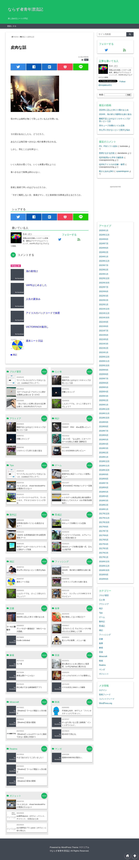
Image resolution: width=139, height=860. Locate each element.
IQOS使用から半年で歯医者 (111, 157)
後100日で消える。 (70, 734)
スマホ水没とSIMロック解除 (73, 687)
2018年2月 (103, 505)
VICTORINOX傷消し (37, 327)
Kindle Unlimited (23, 640)
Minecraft (103, 656)
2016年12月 (104, 561)
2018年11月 (104, 466)
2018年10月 (104, 470)
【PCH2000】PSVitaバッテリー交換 (77, 486)
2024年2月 (103, 252)
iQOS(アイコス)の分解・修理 (111, 164)
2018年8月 (103, 479)
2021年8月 (103, 326)
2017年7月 (103, 531)
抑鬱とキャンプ (68, 392)
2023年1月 (103, 274)
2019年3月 (103, 448)
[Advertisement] (115, 203)
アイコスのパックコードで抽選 (43, 313)
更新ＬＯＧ (11, 26)
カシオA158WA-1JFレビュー (73, 451)
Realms (102, 665)
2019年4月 (103, 444)
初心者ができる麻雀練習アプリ (29, 687)
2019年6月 (103, 435)
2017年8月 (103, 527)
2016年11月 (104, 566)
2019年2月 (103, 452)
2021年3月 (103, 344)
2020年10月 (104, 365)
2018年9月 (103, 474)
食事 (101, 643)
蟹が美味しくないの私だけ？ (73, 617)
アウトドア (104, 604)
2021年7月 (103, 331)
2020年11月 (104, 361)
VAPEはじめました (36, 285)
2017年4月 (103, 544)
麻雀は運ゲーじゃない (26, 675)
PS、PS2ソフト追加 (108, 146)
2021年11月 (104, 313)
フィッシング (105, 634)
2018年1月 (103, 509)
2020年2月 (103, 400)
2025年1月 (103, 230)
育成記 (102, 626)
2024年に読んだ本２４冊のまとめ (30, 617)
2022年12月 (104, 278)
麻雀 (101, 648)
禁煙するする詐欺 (107, 153)
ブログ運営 (104, 595)
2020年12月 (104, 357)
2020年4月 (103, 391)
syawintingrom (122, 171)
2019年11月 (104, 413)
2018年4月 (103, 496)
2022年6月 (103, 291)
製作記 (102, 621)
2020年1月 (103, 405)
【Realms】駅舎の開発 (26, 722)
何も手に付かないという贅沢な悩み (31, 570)
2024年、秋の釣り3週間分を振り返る (115, 114)
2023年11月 (104, 261)
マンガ (102, 669)
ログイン (103, 690)
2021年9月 (103, 322)
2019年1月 (103, 457)
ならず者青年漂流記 (25, 9)
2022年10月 (104, 283)
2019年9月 (103, 422)
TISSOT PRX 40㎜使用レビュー (76, 427)
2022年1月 (103, 304)
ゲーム (102, 617)
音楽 (101, 652)
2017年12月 (104, 513)
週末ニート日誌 (34, 340)
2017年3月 (103, 548)
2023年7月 (103, 265)
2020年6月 (103, 383)
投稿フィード (105, 694)
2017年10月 (104, 522)
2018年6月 (103, 487)
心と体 (102, 600)
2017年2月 (103, 553)
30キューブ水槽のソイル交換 (74, 523)
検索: (101, 95)
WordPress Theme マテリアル (75, 847)
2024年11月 (104, 235)
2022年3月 (103, 296)
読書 (101, 639)
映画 (101, 661)
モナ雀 (19, 664)
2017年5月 (103, 540)
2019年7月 (103, 431)
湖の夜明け (32, 271)
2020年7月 (103, 378)
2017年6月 (103, 535)
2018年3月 (103, 500)
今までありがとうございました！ (30, 757)
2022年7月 (103, 287)
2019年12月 (104, 409)
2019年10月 (104, 418)
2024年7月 (103, 243)
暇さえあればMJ (106, 171)
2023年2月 (103, 270)
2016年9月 (103, 574)
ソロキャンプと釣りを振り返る (29, 451)
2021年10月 (104, 317)
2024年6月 (103, 248)
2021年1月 (103, 352)
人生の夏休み (33, 299)
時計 (101, 608)
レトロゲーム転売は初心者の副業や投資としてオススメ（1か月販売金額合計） (77, 500)
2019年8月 (103, 426)
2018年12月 (104, 461)
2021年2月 (103, 348)
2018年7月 (103, 483)
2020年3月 (103, 396)
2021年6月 (103, 335)
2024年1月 (103, 256)
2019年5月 (103, 439)
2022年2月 (103, 300)
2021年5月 (103, 339)
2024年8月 (103, 239)
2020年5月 (103, 387)
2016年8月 (103, 579)
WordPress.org (105, 703)
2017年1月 (103, 557)
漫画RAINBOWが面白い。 (72, 757)
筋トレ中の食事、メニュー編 (73, 640)
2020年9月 (103, 370)
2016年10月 (104, 570)
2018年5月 (103, 492)
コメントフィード (107, 699)
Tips (101, 613)
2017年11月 (104, 518)
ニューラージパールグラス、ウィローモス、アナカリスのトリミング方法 (31, 500)
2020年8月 (103, 374)
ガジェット (104, 674)
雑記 (86, 60)
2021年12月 (104, 309)
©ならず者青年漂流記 (60, 851)
